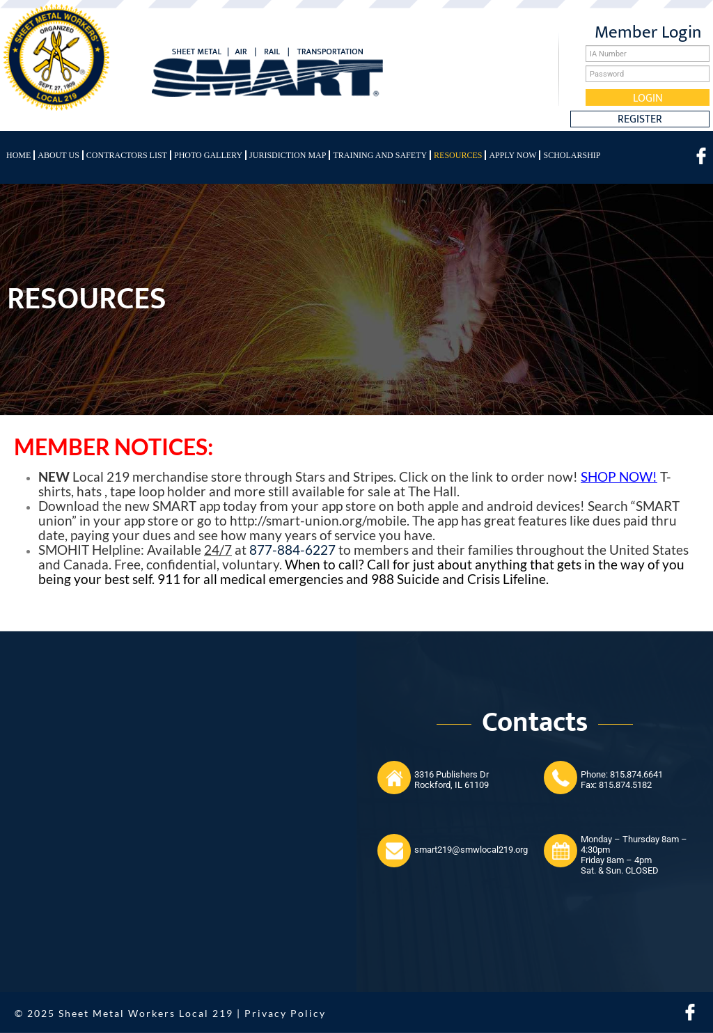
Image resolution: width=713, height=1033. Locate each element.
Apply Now (512, 155)
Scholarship (571, 155)
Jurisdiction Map (287, 155)
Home (18, 155)
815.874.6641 (636, 774)
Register (640, 119)
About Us (58, 155)
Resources (458, 155)
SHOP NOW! (619, 476)
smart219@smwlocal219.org (471, 849)
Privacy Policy (285, 1013)
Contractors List (126, 155)
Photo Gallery (208, 155)
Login (648, 97)
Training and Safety (380, 155)
